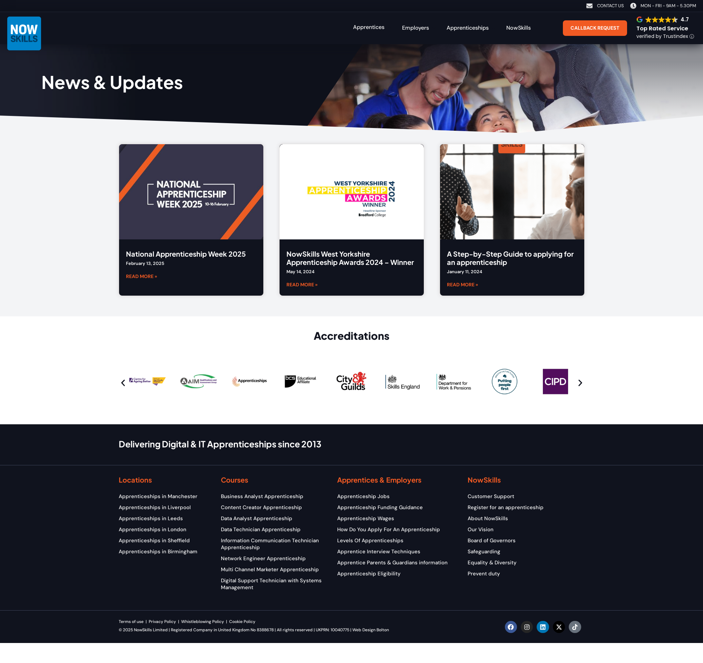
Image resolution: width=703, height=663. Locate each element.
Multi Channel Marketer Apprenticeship (270, 569)
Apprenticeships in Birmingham (158, 551)
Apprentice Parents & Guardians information (392, 562)
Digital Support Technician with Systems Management (271, 584)
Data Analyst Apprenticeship (256, 518)
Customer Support (491, 496)
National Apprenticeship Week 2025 (186, 253)
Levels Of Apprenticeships (370, 540)
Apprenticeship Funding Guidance (380, 507)
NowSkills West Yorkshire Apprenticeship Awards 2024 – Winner (350, 257)
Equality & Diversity (492, 562)
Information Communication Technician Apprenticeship (270, 544)
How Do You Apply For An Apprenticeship (388, 529)
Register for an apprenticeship (506, 507)
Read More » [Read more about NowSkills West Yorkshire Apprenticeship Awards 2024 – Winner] (302, 284)
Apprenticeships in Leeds (151, 518)
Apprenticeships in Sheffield (154, 540)
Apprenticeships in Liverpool (155, 507)
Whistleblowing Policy (202, 621)
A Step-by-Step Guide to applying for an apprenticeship (510, 257)
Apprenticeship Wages (365, 518)
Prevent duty (484, 573)
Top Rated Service (662, 28)
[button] (372, 27)
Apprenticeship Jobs (363, 496)
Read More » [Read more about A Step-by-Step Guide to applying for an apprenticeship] (462, 284)
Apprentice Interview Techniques (378, 551)
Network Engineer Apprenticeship (263, 558)
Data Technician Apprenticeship (261, 529)
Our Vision (481, 529)
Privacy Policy (163, 621)
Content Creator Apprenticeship (261, 507)
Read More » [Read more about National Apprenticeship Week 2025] (141, 276)
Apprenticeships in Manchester (158, 496)
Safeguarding (484, 551)
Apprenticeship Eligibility (369, 573)
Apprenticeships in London (152, 529)
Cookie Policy (242, 621)
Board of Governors (492, 540)
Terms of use (131, 621)
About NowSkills (488, 518)
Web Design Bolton (370, 630)
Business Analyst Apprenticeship (262, 496)
